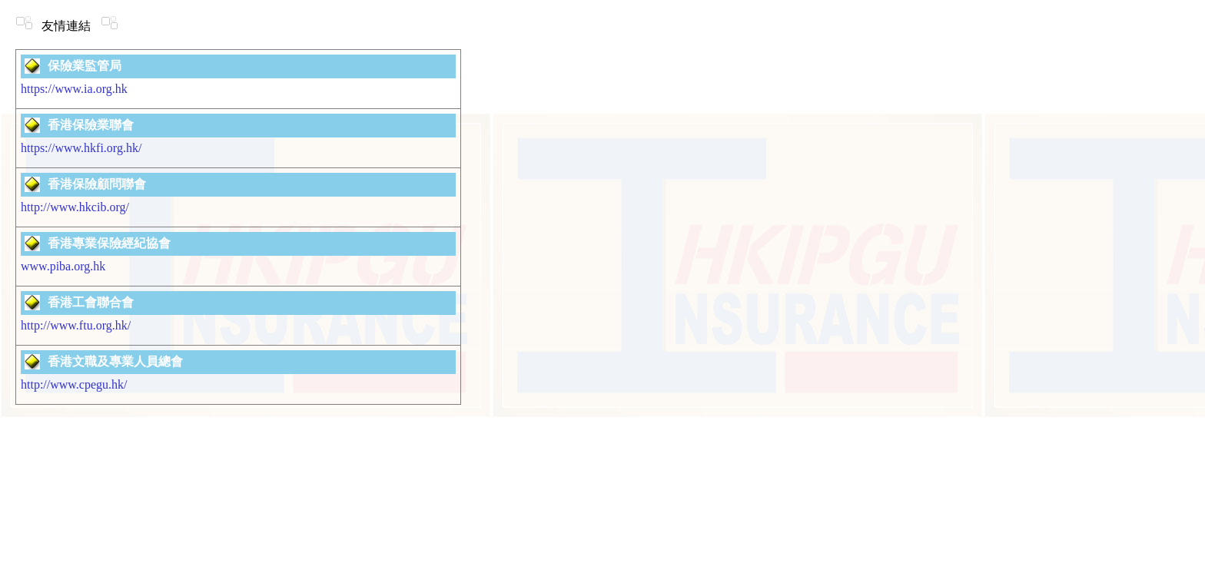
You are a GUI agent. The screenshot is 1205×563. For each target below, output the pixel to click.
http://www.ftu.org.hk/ (76, 325)
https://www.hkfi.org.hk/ (81, 147)
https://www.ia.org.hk (74, 88)
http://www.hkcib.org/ (75, 207)
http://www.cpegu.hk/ (74, 384)
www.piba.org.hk (63, 266)
